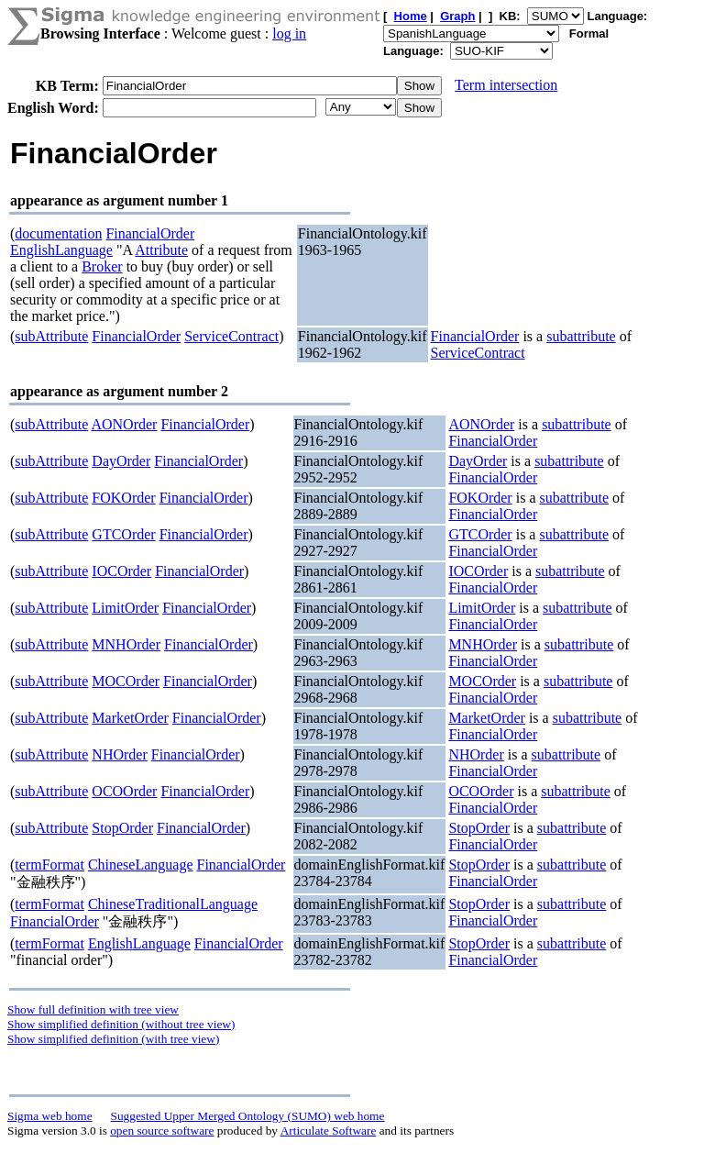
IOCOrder (121, 571)
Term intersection (506, 85)
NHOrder (119, 754)
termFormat (49, 864)
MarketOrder (130, 718)
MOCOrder (126, 681)
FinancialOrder (149, 233)
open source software (162, 1130)
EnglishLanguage (61, 250)
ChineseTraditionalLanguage (173, 904)
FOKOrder (123, 497)
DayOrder (121, 461)
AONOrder (124, 424)
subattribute (581, 336)
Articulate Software (328, 1130)
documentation (58, 233)
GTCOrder (123, 534)
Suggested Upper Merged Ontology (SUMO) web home (248, 1116)
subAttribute (51, 336)
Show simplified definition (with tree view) (113, 1039)
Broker (102, 266)
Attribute (161, 250)
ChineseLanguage (140, 864)
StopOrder (122, 828)
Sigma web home (50, 1116)
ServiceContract (231, 336)
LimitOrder (125, 607)
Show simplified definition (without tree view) (121, 1024)
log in (289, 33)
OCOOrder (124, 791)
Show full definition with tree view (93, 1009)
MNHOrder (126, 644)
